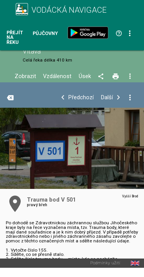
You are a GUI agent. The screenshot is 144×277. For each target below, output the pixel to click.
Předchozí (81, 97)
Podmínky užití (105, 263)
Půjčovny (45, 33)
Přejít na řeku (15, 37)
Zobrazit (25, 76)
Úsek (85, 76)
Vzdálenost (57, 76)
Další (107, 97)
